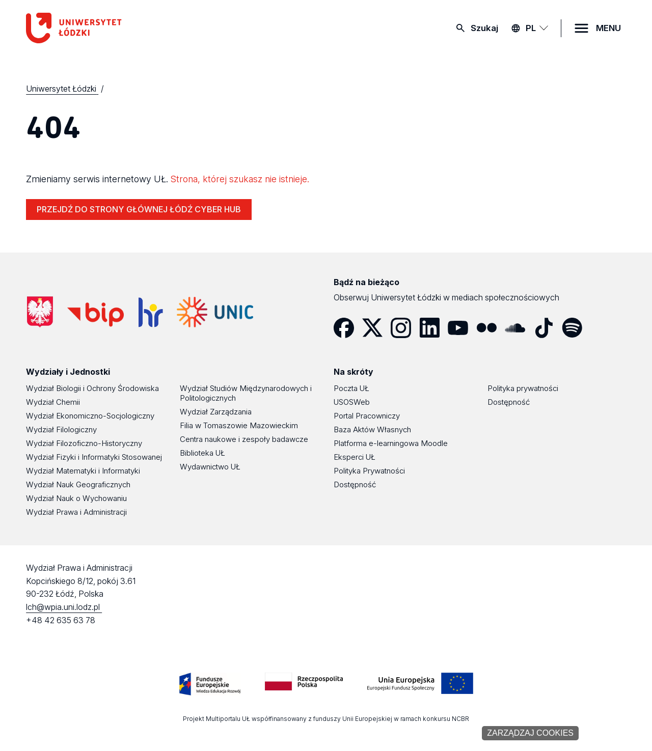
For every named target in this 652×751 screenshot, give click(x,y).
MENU (608, 28)
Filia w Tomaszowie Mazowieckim (239, 425)
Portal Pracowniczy (367, 416)
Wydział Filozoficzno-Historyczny (84, 443)
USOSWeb (352, 402)
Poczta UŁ (351, 388)
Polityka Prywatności (369, 471)
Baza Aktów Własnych (372, 429)
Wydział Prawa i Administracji (76, 512)
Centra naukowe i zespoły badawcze (244, 439)
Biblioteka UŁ (202, 453)
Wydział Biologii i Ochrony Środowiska (92, 388)
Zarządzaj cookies (530, 733)
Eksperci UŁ (354, 457)
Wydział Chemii (53, 402)
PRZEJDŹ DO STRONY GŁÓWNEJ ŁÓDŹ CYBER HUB (139, 209)
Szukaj (484, 28)
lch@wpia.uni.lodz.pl (64, 607)
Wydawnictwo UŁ (210, 466)
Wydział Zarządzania (216, 411)
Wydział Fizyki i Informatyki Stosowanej (94, 457)
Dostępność (355, 484)
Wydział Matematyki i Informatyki (83, 471)
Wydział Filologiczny (61, 429)
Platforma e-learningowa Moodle (391, 443)
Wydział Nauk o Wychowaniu (76, 498)
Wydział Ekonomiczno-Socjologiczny (90, 416)
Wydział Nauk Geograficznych (78, 484)
